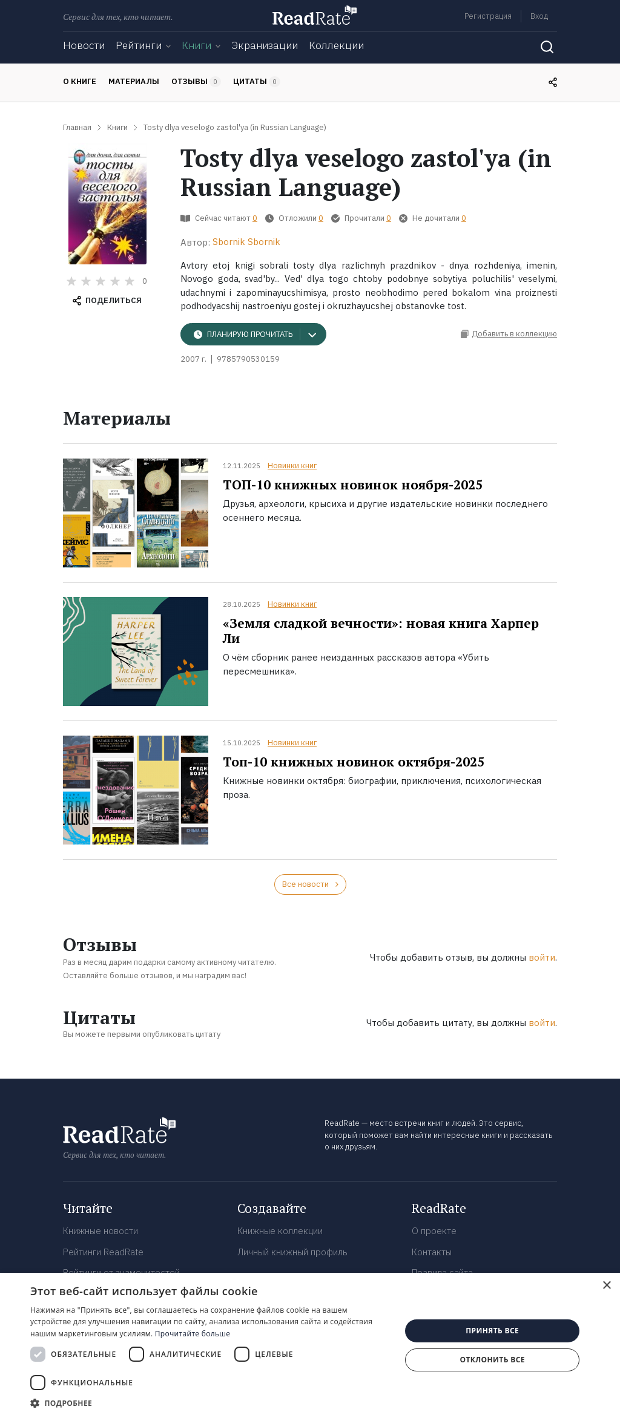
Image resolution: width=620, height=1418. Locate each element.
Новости (84, 45)
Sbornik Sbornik (246, 241)
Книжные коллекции (280, 1231)
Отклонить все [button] (492, 1359)
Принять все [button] (492, 1330)
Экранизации (264, 45)
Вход (539, 16)
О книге (79, 81)
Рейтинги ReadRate (103, 1252)
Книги (196, 45)
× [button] (606, 1285)
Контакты (432, 1252)
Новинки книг (292, 465)
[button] (210, 1403)
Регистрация (488, 16)
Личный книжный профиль (292, 1252)
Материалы (133, 81)
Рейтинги (139, 45)
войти (542, 957)
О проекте (434, 1231)
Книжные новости (100, 1231)
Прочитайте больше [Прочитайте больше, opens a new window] (192, 1333)
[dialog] (310, 1345)
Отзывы (196, 81)
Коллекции (336, 45)
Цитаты (256, 81)
